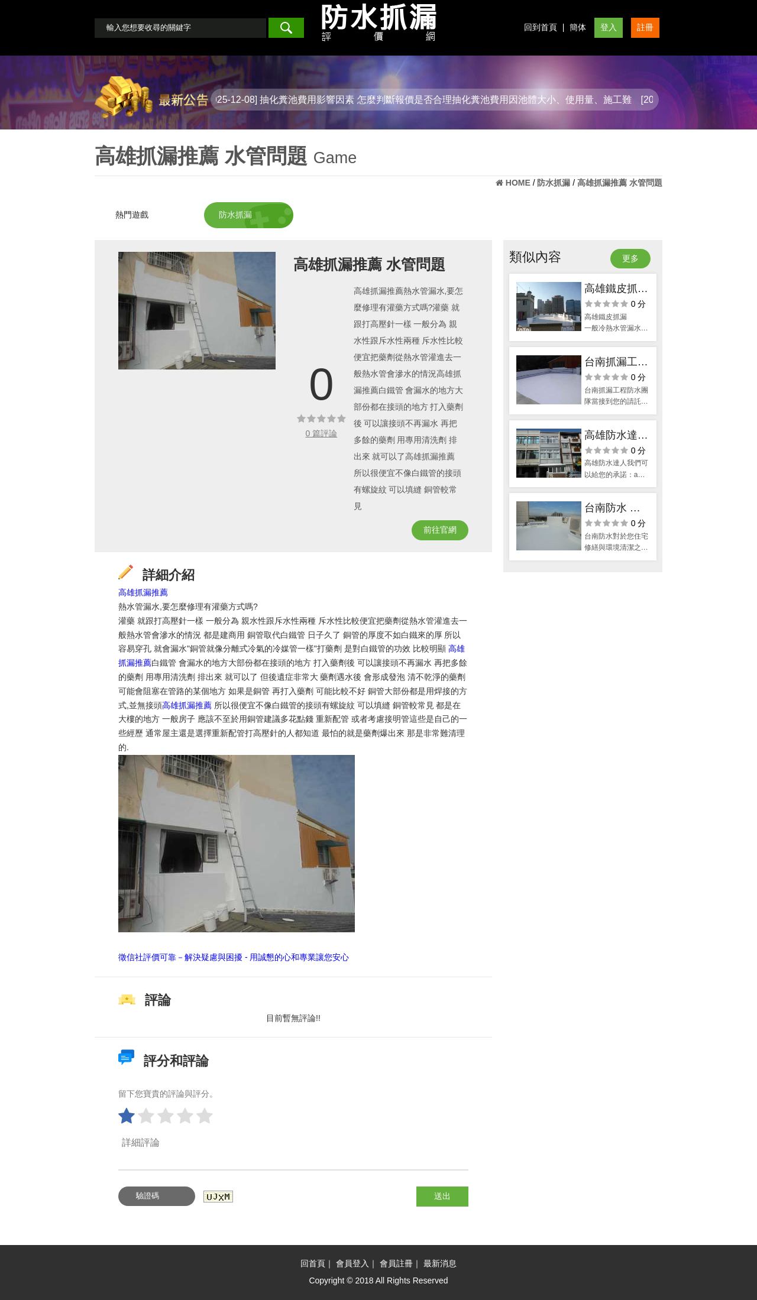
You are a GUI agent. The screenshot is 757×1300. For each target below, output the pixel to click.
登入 (608, 27)
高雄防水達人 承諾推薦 (616, 436)
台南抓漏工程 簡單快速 (616, 363)
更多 (630, 258)
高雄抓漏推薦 (143, 592)
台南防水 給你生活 (612, 509)
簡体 (578, 27)
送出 (442, 1196)
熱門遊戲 (131, 214)
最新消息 (440, 1263)
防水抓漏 (235, 214)
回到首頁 (540, 27)
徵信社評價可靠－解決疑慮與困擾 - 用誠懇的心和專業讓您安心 (233, 957)
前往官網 (440, 529)
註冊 (645, 27)
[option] (197, 311)
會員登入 (352, 1263)
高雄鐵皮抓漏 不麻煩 (616, 290)
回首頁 (312, 1263)
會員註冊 (396, 1263)
